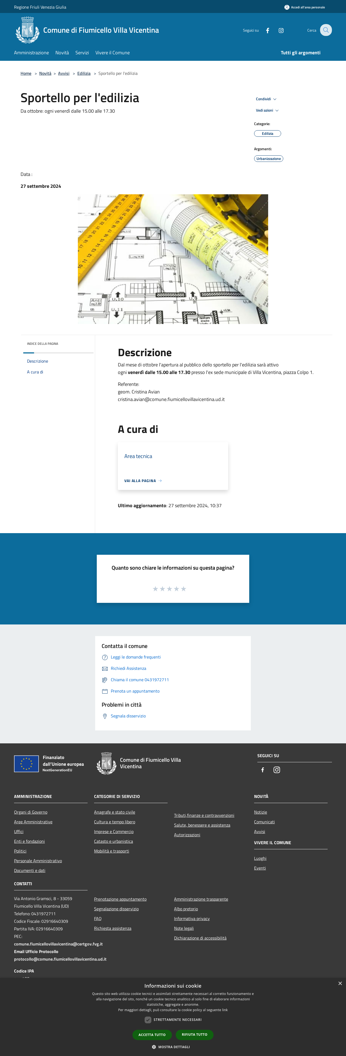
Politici (20, 851)
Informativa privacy (192, 918)
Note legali (184, 928)
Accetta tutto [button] (152, 1034)
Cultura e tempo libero (114, 821)
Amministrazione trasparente (201, 899)
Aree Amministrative (33, 821)
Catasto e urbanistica (113, 841)
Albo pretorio (186, 908)
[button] (173, 1047)
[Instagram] (277, 30)
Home (26, 73)
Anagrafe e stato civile (114, 812)
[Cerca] (325, 30)
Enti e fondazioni (29, 841)
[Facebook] (263, 30)
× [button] (340, 984)
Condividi (267, 99)
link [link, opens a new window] (225, 1010)
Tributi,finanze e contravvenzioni (204, 815)
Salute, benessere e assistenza (202, 825)
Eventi (260, 868)
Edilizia (84, 73)
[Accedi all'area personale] (304, 7)
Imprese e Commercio (114, 831)
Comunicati (264, 821)
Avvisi (63, 73)
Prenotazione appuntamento (120, 899)
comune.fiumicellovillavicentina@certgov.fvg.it (58, 944)
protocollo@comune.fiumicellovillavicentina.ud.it (60, 959)
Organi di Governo (30, 812)
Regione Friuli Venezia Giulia (40, 7)
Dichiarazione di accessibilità (200, 938)
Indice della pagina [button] (42, 343)
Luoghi (260, 858)
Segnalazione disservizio (116, 908)
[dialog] (173, 1017)
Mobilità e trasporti (111, 851)
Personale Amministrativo (38, 860)
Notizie (260, 812)
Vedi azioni (268, 110)
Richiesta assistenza (112, 928)
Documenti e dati (29, 870)
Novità (45, 73)
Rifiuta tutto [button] (195, 1034)
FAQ (98, 918)
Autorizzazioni (187, 834)
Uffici (19, 831)
